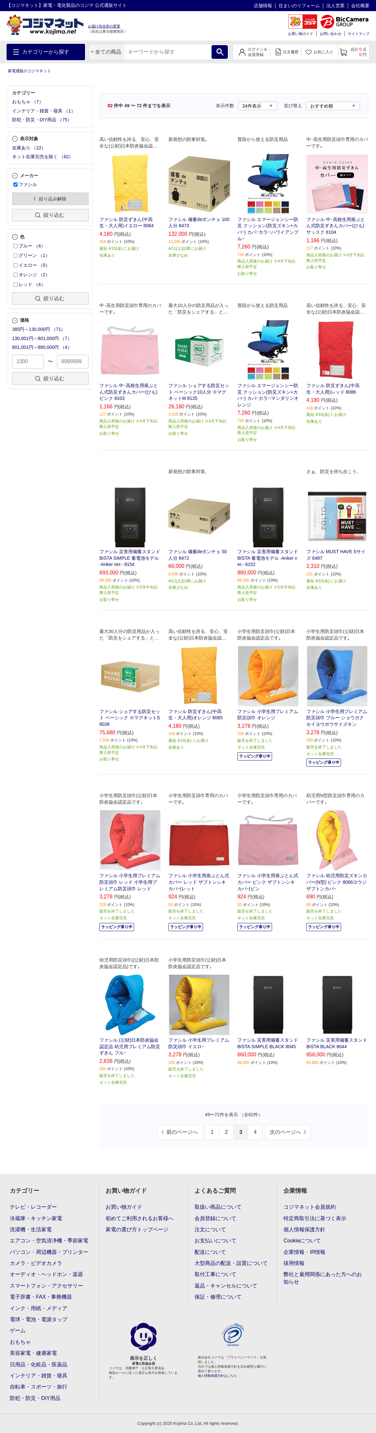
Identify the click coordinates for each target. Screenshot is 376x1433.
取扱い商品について (218, 1207)
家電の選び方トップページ (137, 1229)
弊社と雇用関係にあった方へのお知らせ (322, 1277)
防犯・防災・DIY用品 (35, 1398)
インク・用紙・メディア (38, 1308)
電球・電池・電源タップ (38, 1319)
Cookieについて (302, 1240)
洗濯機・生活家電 (31, 1229)
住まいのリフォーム (299, 5)
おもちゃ (20, 1342)
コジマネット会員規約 (309, 1207)
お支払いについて (215, 1240)
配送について (210, 1252)
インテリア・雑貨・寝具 (38, 1375)
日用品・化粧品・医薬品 (38, 1364)
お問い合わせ (330, 34)
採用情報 (293, 1263)
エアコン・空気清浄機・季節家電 (49, 1240)
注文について (210, 1229)
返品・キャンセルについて (226, 1285)
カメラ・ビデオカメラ (36, 1263)
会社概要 (360, 5)
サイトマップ (358, 34)
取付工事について (215, 1274)
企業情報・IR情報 (304, 1252)
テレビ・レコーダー (33, 1207)
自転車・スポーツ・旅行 (38, 1387)
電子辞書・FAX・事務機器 (41, 1297)
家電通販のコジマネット (29, 71)
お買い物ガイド (300, 34)
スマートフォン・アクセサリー (46, 1285)
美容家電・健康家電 (33, 1353)
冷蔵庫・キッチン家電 (36, 1218)
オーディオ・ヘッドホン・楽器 (46, 1274)
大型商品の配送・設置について (231, 1263)
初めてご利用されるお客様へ (140, 1218)
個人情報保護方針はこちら (217, 1375)
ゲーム (18, 1330)
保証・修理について (218, 1297)
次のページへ (285, 1132)
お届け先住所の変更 (104, 26)
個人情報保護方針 (304, 1229)
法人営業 (335, 5)
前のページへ (182, 1132)
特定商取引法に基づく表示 (314, 1218)
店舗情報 (263, 5)
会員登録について (215, 1218)
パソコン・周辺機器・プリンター (49, 1252)
